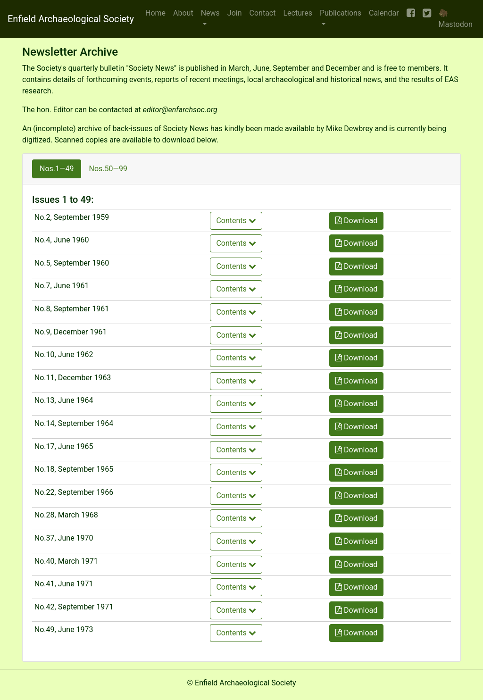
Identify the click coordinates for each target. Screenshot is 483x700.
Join (234, 12)
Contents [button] (236, 220)
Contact (263, 12)
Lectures (297, 12)
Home (155, 12)
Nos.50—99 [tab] (108, 168)
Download (356, 220)
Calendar (384, 12)
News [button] (210, 12)
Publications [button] (340, 12)
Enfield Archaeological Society (71, 19)
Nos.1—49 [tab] (57, 168)
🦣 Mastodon (456, 18)
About (183, 12)
